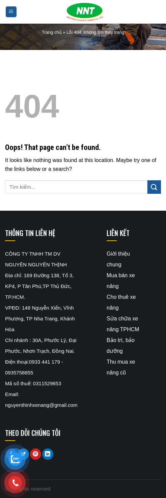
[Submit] (154, 186)
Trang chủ (52, 32)
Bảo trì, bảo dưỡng (121, 345)
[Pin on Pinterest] (35, 454)
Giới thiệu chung (118, 259)
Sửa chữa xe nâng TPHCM (123, 324)
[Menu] (11, 12)
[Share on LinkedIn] (47, 454)
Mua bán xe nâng (121, 280)
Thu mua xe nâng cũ (121, 367)
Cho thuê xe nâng (121, 302)
